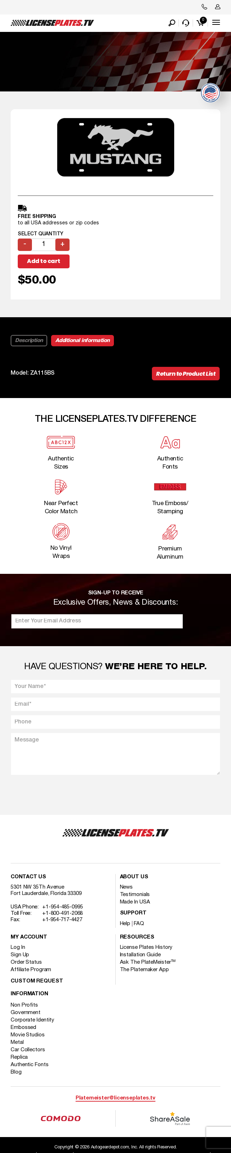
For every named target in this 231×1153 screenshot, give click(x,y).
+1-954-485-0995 (62, 907)
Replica (19, 1057)
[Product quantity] (44, 245)
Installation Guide (140, 954)
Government (25, 1012)
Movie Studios (28, 1034)
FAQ (139, 923)
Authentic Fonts (30, 1064)
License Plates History (146, 947)
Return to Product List (185, 374)
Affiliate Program (31, 969)
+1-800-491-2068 (62, 913)
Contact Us (28, 877)
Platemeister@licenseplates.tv (115, 1098)
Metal (17, 1042)
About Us (134, 877)
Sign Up (20, 954)
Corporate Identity (32, 1020)
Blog (16, 1072)
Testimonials (135, 894)
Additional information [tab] (82, 340)
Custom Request (37, 981)
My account (29, 937)
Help (125, 923)
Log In (18, 947)
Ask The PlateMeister (148, 962)
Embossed (23, 1027)
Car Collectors (28, 1049)
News (126, 887)
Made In (135, 902)
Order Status (26, 962)
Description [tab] (29, 340)
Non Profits (24, 1005)
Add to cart (43, 261)
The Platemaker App (144, 969)
